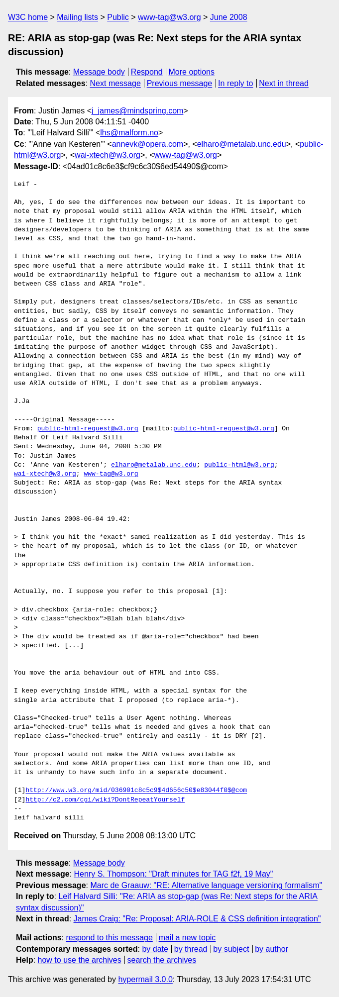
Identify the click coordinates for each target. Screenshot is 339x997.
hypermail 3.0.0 (145, 979)
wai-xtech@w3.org (107, 155)
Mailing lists (77, 17)
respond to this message (109, 937)
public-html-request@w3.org (87, 428)
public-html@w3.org (239, 465)
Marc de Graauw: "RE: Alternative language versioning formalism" (206, 885)
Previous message (180, 83)
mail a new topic (187, 937)
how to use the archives (79, 960)
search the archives (162, 960)
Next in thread (284, 83)
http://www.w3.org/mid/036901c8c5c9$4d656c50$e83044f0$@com (136, 790)
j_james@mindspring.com (137, 110)
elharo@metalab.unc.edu (241, 144)
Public (118, 17)
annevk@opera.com (147, 144)
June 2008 (228, 17)
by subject (231, 949)
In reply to (235, 83)
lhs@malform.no (129, 132)
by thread (191, 949)
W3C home (28, 17)
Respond (147, 72)
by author (271, 949)
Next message (115, 83)
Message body (99, 72)
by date (155, 949)
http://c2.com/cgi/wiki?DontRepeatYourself (105, 800)
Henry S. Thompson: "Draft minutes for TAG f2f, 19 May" (173, 874)
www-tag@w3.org (169, 17)
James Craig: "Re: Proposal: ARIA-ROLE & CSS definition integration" (197, 918)
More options (192, 72)
